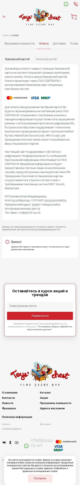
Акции (44, 398)
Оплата (44, 43)
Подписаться (40, 315)
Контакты (8, 398)
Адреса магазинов (52, 408)
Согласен (40, 478)
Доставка (59, 43)
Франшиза (9, 408)
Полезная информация (17, 417)
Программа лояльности (19, 43)
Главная (6, 35)
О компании (9, 392)
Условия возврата (11, 429)
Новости (7, 403)
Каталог (45, 392)
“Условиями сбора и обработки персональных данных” (49, 328)
